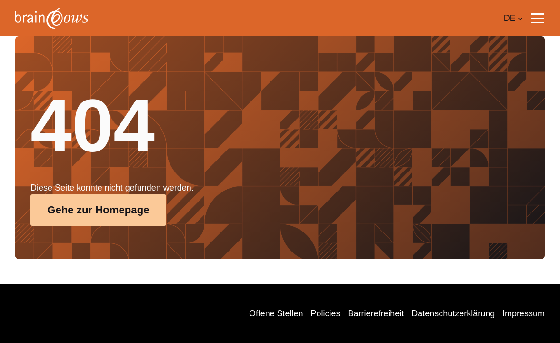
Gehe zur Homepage (98, 210)
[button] (537, 18)
